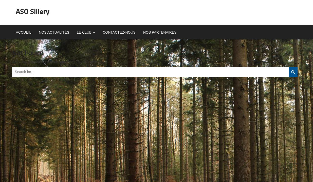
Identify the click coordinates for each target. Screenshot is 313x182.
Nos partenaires (160, 32)
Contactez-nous (119, 32)
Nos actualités (54, 32)
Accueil (23, 32)
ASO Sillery (33, 11)
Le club (86, 32)
